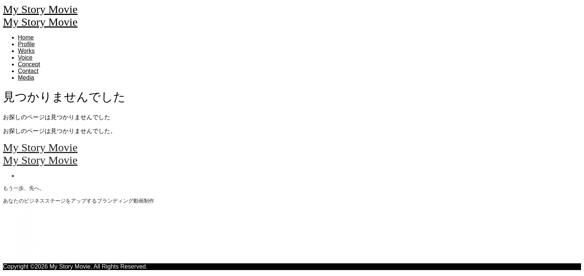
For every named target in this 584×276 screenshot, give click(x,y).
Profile (26, 44)
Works (26, 51)
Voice (25, 57)
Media (26, 77)
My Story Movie (40, 9)
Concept (29, 64)
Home (26, 37)
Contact (28, 71)
